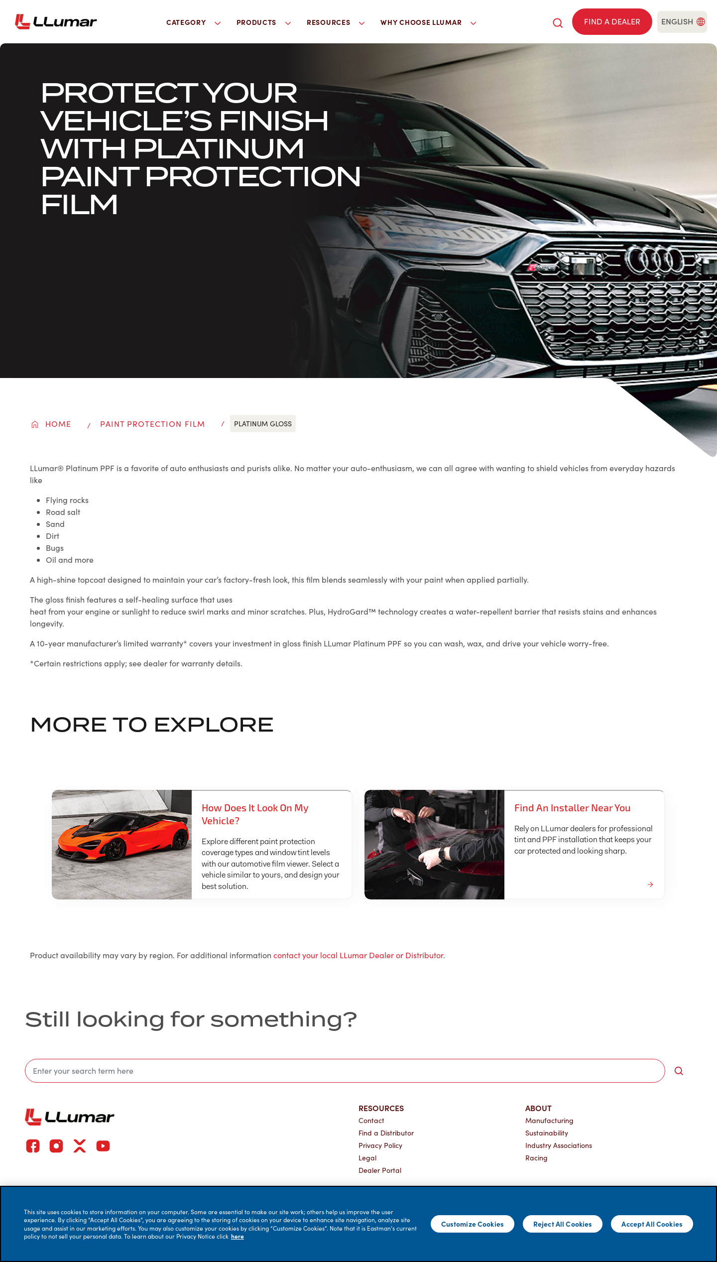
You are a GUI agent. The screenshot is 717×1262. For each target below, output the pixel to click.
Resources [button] (335, 22)
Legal (367, 1157)
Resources (381, 1107)
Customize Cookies (472, 1224)
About (538, 1107)
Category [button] (193, 22)
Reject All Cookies (563, 1224)
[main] (358, 1224)
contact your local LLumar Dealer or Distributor (358, 955)
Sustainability (546, 1132)
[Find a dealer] (612, 21)
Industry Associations (558, 1145)
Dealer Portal (379, 1170)
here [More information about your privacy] (237, 1236)
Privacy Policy (380, 1145)
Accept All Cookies (652, 1224)
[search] (558, 21)
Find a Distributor (386, 1132)
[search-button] (678, 1071)
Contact (371, 1120)
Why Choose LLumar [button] (428, 22)
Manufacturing (549, 1120)
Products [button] (264, 22)
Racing (536, 1157)
